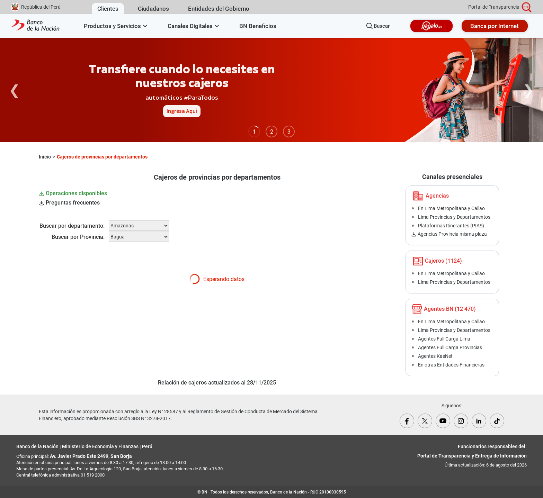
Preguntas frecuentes (69, 202)
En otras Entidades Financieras (451, 365)
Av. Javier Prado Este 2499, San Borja (91, 456)
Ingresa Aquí (182, 111)
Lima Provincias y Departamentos (454, 217)
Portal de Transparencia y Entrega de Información (472, 456)
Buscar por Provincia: (78, 237)
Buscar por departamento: (72, 226)
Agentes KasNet (435, 356)
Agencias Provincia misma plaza (449, 234)
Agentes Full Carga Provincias (450, 347)
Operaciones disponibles (73, 193)
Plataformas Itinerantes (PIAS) (451, 225)
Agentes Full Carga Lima (444, 339)
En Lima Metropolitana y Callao (451, 208)
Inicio (45, 157)
